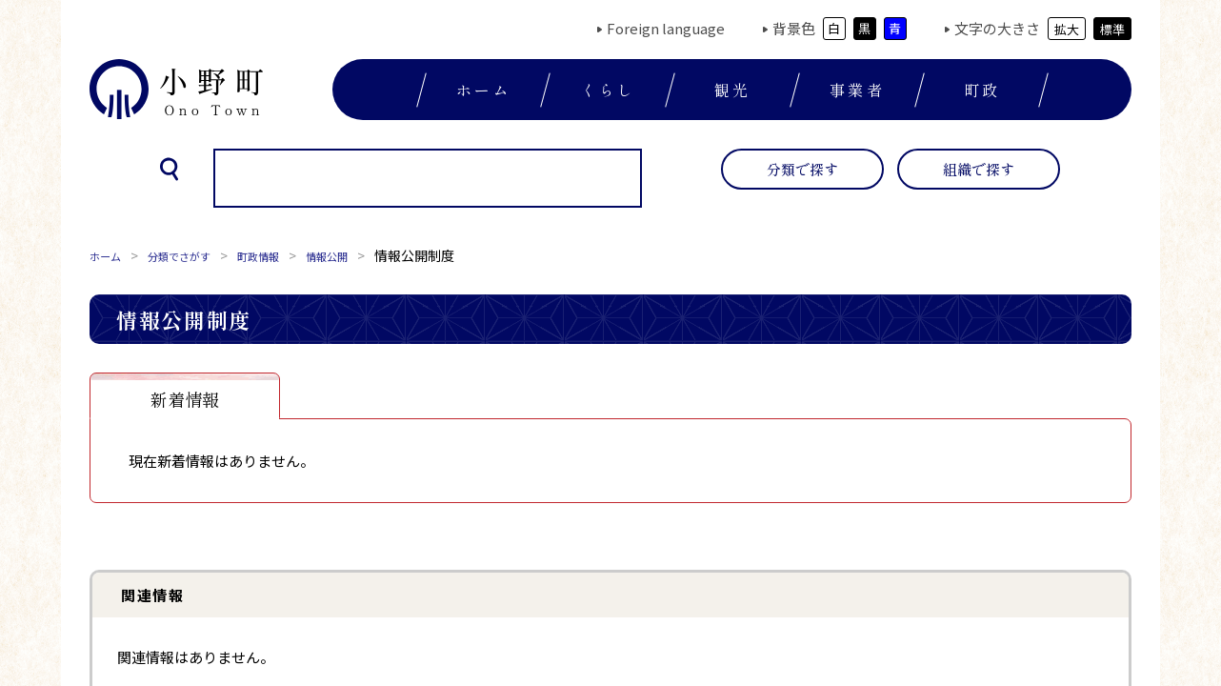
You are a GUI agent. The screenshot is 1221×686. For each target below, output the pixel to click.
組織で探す (978, 169)
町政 (982, 89)
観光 (732, 89)
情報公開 (369, 255)
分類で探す (802, 169)
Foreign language (666, 28)
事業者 (857, 89)
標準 (1112, 29)
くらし (608, 89)
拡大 (1066, 29)
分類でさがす (196, 255)
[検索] (402, 179)
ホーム (483, 89)
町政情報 (289, 255)
